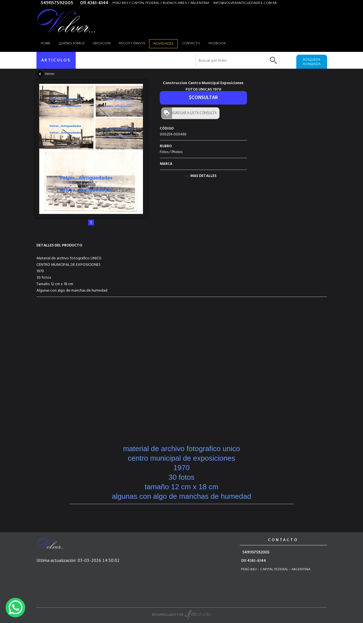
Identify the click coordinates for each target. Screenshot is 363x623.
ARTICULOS (56, 60)
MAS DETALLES (203, 176)
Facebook (217, 43)
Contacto (191, 43)
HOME (45, 43)
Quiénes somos (71, 43)
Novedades (163, 43)
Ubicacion (101, 43)
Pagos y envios (132, 43)
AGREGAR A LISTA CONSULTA (192, 112)
